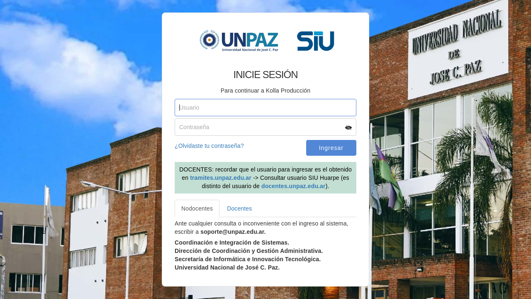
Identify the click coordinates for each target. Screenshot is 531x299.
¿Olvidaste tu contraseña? (209, 145)
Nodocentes (197, 208)
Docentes (239, 208)
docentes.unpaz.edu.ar (293, 186)
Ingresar (331, 148)
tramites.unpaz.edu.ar (220, 177)
